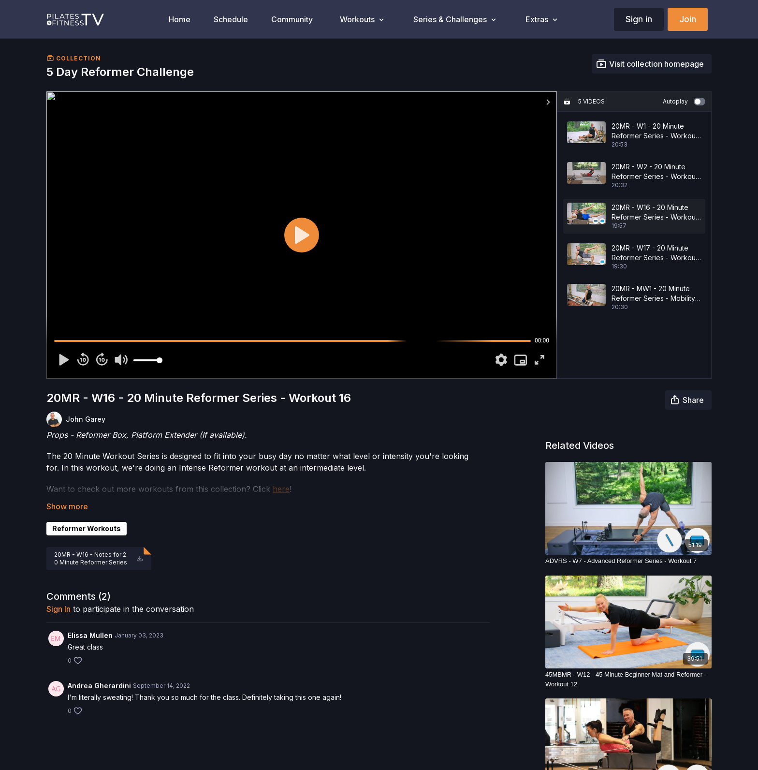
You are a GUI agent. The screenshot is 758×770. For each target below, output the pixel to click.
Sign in (639, 19)
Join (687, 19)
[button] (548, 102)
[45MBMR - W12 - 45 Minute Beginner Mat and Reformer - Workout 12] (628, 679)
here (281, 489)
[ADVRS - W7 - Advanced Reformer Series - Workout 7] (628, 561)
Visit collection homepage (650, 64)
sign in (58, 609)
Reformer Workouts (86, 528)
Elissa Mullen (90, 635)
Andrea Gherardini (99, 685)
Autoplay (684, 101)
